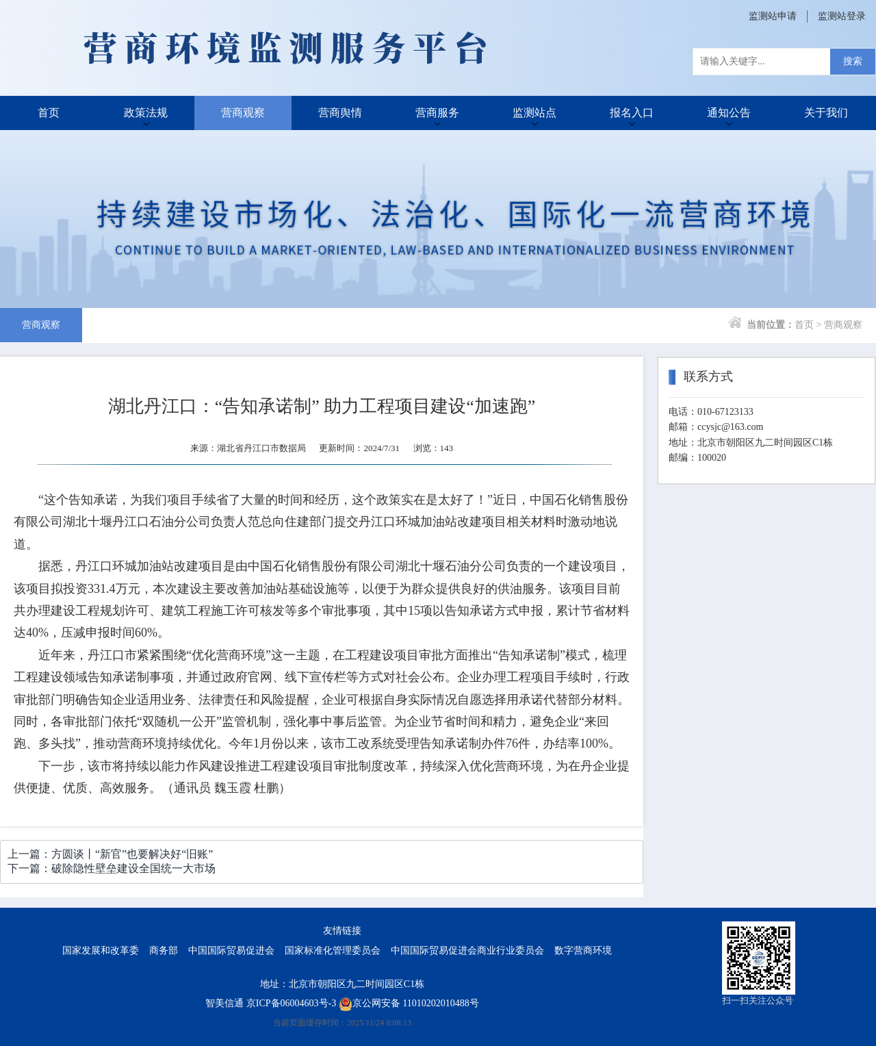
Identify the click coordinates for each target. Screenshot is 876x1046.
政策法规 (146, 112)
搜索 (852, 61)
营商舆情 (340, 112)
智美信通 (224, 1003)
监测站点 (534, 112)
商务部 (163, 950)
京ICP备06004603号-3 (291, 1003)
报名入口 (632, 112)
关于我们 (826, 112)
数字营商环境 (583, 950)
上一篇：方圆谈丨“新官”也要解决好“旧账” (110, 854)
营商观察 (243, 112)
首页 (49, 112)
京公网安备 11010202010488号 (409, 1003)
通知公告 (729, 112)
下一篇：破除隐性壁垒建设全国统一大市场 (112, 868)
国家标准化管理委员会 (333, 950)
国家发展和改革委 (100, 950)
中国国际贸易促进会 (231, 950)
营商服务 (437, 112)
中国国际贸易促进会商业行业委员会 (467, 950)
